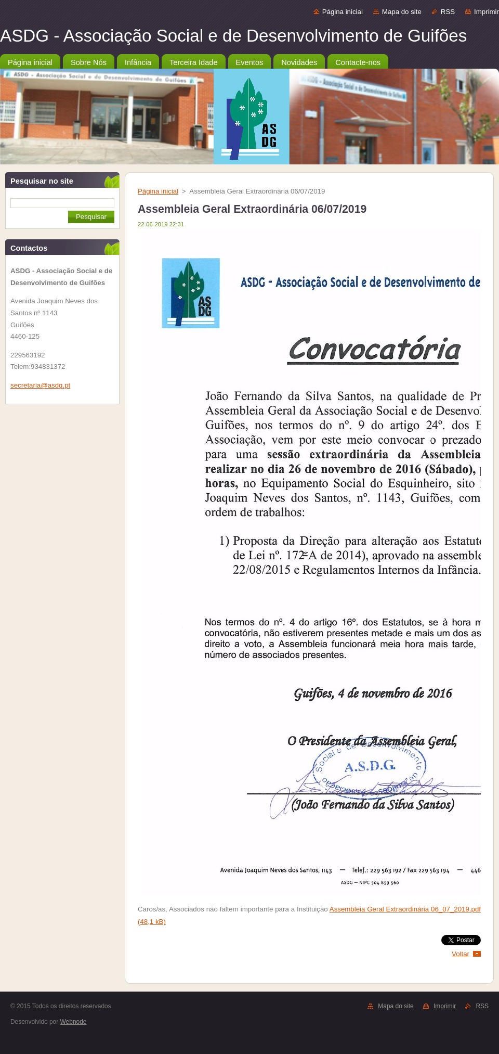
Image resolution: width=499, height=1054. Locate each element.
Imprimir (486, 12)
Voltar (460, 954)
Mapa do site (402, 12)
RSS (448, 12)
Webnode (73, 1021)
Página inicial (342, 12)
